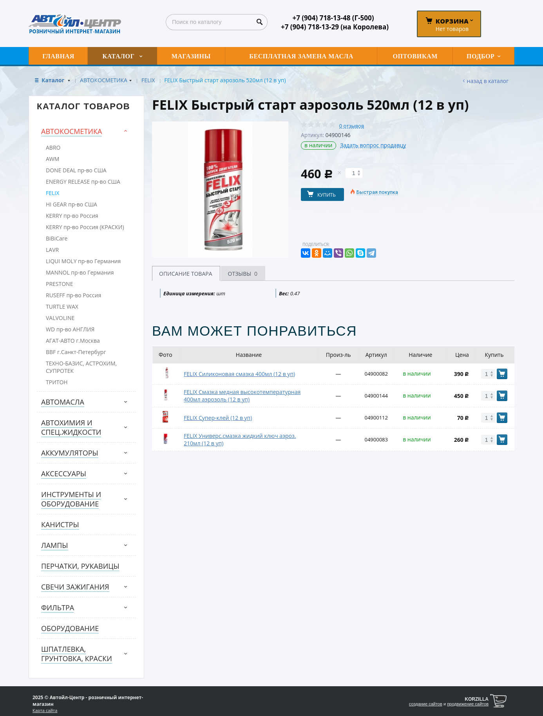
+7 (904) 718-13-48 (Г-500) (333, 17)
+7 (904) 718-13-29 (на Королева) (335, 26)
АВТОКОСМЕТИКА (103, 80)
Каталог (54, 80)
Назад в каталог (488, 81)
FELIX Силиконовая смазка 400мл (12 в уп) (239, 374)
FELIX (148, 80)
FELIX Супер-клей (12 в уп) (218, 417)
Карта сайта (45, 710)
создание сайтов (425, 704)
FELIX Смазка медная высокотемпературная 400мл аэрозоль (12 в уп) (242, 395)
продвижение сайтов (468, 704)
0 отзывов (351, 125)
